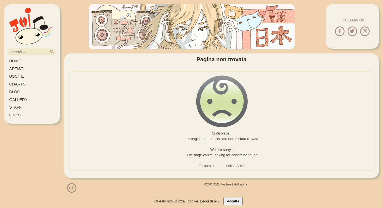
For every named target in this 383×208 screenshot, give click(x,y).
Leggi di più (209, 201)
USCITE (16, 76)
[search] (52, 51)
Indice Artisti (235, 166)
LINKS (15, 115)
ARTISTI (17, 69)
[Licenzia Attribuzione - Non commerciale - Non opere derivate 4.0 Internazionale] (71, 190)
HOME (15, 61)
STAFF (15, 107)
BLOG (14, 92)
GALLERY (18, 99)
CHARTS (17, 84)
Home (218, 166)
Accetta (233, 201)
